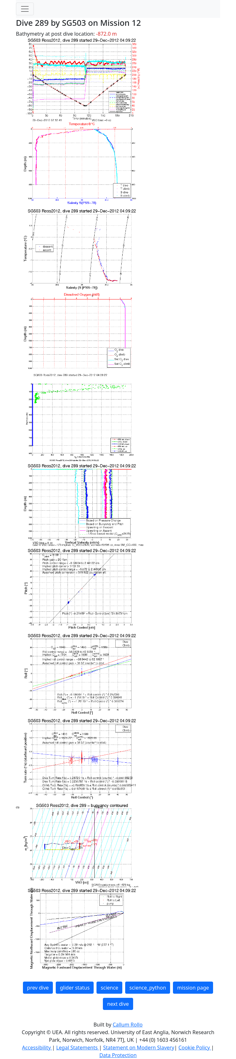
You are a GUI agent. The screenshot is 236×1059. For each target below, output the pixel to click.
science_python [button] (147, 987)
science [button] (109, 987)
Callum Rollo (128, 1024)
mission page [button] (193, 987)
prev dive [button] (38, 987)
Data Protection (118, 1055)
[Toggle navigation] (25, 9)
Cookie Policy (194, 1047)
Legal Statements (77, 1047)
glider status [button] (74, 987)
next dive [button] (118, 1003)
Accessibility (37, 1047)
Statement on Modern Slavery (138, 1047)
